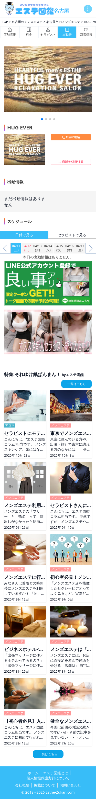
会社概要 (22, 785)
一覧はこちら (76, 384)
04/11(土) (16, 248)
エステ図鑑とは (55, 772)
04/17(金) (80, 248)
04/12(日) (27, 248)
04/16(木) (69, 248)
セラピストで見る (72, 234)
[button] (42, 119)
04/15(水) (59, 248)
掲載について (44, 785)
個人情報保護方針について (48, 778)
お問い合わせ (70, 785)
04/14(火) (48, 248)
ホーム (33, 772)
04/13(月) (37, 248)
